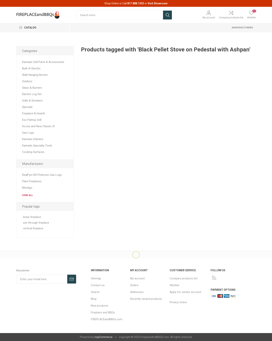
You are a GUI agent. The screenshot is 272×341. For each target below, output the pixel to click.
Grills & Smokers (32, 100)
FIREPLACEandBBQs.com (106, 319)
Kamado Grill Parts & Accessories (43, 62)
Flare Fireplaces (32, 181)
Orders (134, 285)
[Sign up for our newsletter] (41, 279)
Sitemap (96, 278)
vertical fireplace (33, 228)
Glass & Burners (32, 87)
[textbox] (119, 15)
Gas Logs (28, 132)
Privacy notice (178, 302)
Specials (27, 107)
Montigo (27, 187)
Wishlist (174, 285)
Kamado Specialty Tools (37, 145)
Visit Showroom (158, 3)
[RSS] (214, 278)
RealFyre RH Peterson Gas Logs (42, 175)
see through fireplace (36, 222)
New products (99, 305)
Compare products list (231, 17)
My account (208, 17)
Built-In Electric (31, 68)
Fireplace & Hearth (33, 113)
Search (95, 292)
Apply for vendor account (185, 292)
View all (27, 195)
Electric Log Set (32, 94)
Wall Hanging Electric (35, 75)
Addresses (137, 292)
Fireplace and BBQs (103, 312)
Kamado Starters (32, 139)
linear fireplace (32, 217)
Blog (93, 299)
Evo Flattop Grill (31, 120)
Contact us (98, 285)
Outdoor (27, 81)
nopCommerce (104, 337)
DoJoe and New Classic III (38, 126)
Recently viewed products (146, 299)
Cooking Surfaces (33, 152)
